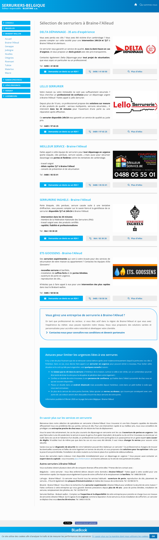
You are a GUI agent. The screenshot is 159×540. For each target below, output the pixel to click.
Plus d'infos (136, 71)
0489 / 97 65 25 (98, 131)
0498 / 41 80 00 (98, 71)
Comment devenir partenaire (86, 523)
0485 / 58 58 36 (98, 298)
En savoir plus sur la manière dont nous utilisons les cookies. (120, 536)
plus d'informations (83, 458)
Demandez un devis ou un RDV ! (61, 71)
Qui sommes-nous (148, 5)
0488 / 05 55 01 (98, 185)
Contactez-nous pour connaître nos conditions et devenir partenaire (87, 332)
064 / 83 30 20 (98, 238)
